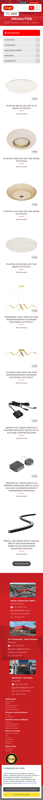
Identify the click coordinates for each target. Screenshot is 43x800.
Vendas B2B (23, 2)
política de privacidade (29, 783)
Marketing (8, 743)
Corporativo (10, 45)
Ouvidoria (8, 737)
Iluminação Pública (13, 50)
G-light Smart (9, 748)
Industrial (9, 56)
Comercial (9, 40)
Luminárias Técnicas (11, 726)
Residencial (10, 61)
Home (6, 23)
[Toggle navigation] (37, 8)
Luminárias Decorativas (12, 724)
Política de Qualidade (11, 705)
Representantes (9, 739)
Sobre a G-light (9, 701)
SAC (6, 735)
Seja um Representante (11, 709)
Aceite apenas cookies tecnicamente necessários (21, 789)
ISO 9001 (8, 703)
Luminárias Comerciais (11, 728)
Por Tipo (7, 714)
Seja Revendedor (34, 2)
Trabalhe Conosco (10, 707)
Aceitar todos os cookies (21, 794)
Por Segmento (9, 717)
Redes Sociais (9, 741)
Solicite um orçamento (11, 733)
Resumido (8, 722)
